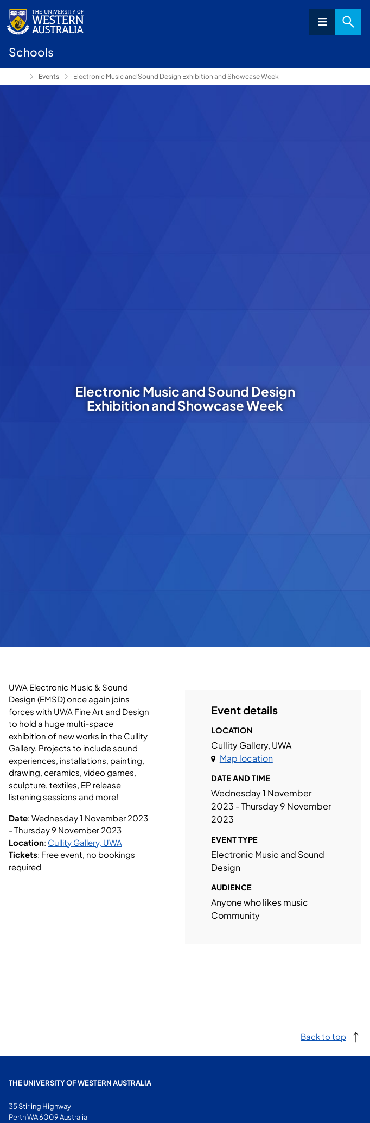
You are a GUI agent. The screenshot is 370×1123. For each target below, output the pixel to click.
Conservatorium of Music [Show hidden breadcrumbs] (17, 76)
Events (49, 76)
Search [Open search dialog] (348, 22)
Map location (246, 758)
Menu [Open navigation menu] (322, 22)
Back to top (323, 1036)
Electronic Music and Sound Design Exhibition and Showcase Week (176, 76)
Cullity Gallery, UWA (85, 842)
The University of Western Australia (80, 1082)
